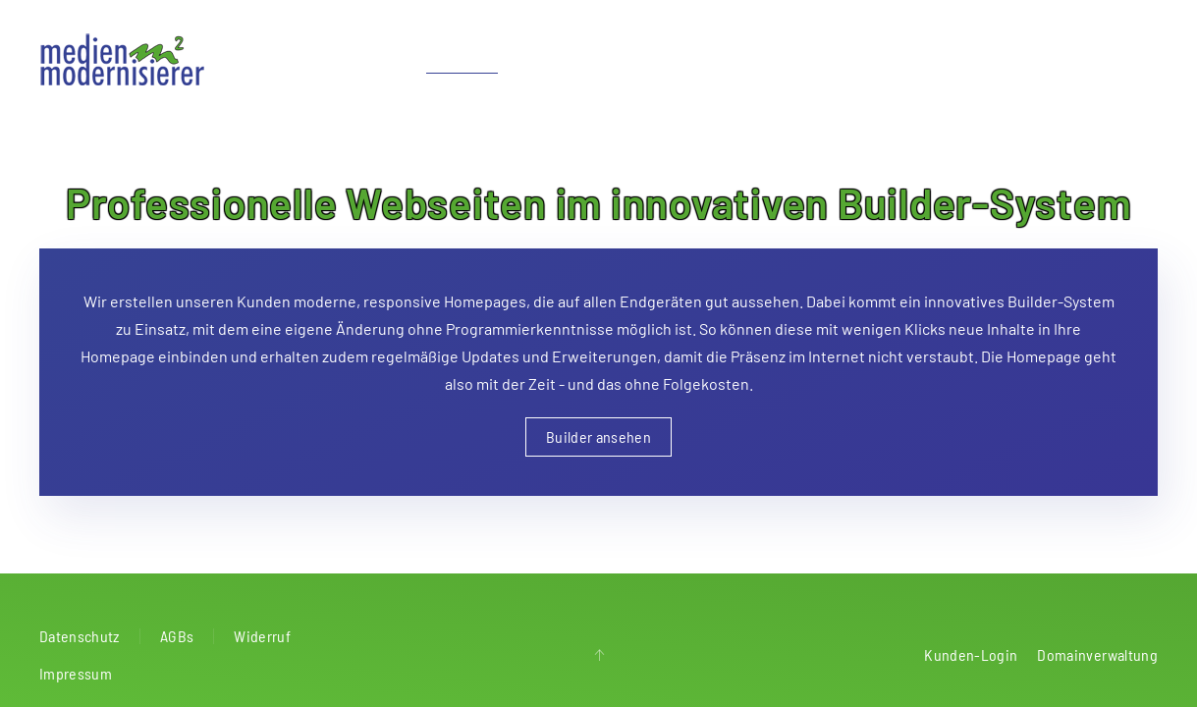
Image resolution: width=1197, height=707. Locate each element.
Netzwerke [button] (622, 58)
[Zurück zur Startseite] (123, 59)
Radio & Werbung (861, 58)
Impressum (75, 673)
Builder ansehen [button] (598, 436)
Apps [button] (543, 58)
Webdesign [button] (462, 58)
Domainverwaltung (1097, 654)
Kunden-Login (970, 654)
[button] (599, 655)
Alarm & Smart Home (1011, 58)
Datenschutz (79, 635)
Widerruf (262, 635)
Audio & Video (731, 58)
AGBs (176, 635)
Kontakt (1133, 58)
